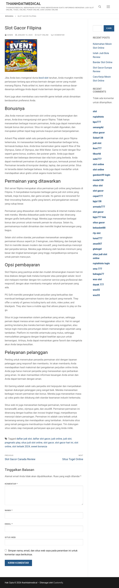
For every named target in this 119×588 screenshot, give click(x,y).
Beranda (9, 16)
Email (9, 524)
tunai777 (97, 238)
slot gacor (48, 442)
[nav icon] (108, 7)
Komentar (11, 484)
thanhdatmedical (23, 4)
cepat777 (98, 196)
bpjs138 (97, 201)
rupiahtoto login (101, 263)
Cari (109, 28)
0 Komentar (57, 35)
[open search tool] (99, 6)
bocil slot (43, 77)
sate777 (97, 159)
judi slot (67, 438)
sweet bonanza (39, 446)
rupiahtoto (98, 116)
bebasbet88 (99, 227)
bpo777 (97, 122)
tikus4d (97, 153)
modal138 (98, 180)
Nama (9, 510)
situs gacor (99, 132)
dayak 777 (98, 284)
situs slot (98, 185)
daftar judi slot (24, 438)
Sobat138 (98, 137)
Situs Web (10, 537)
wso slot (97, 279)
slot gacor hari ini (64, 442)
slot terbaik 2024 (21, 446)
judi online (56, 438)
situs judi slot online (31, 442)
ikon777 (97, 148)
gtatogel (97, 249)
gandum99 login (101, 175)
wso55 (96, 289)
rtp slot (97, 233)
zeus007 (97, 243)
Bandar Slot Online (102, 62)
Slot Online (42, 35)
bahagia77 (98, 274)
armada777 (99, 206)
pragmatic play (12, 442)
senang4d (98, 127)
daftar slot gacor (41, 438)
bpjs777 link (99, 217)
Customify (58, 582)
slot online (98, 164)
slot (95, 111)
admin (9, 35)
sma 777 (97, 268)
